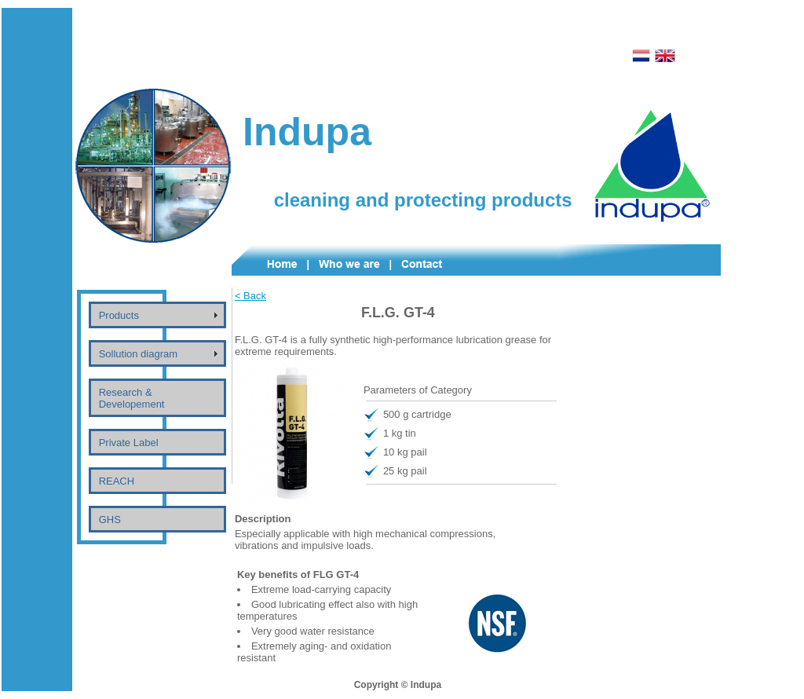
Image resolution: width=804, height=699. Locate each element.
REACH (117, 481)
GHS (110, 519)
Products (119, 315)
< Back (250, 296)
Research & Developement (132, 398)
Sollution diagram (138, 354)
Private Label (129, 442)
